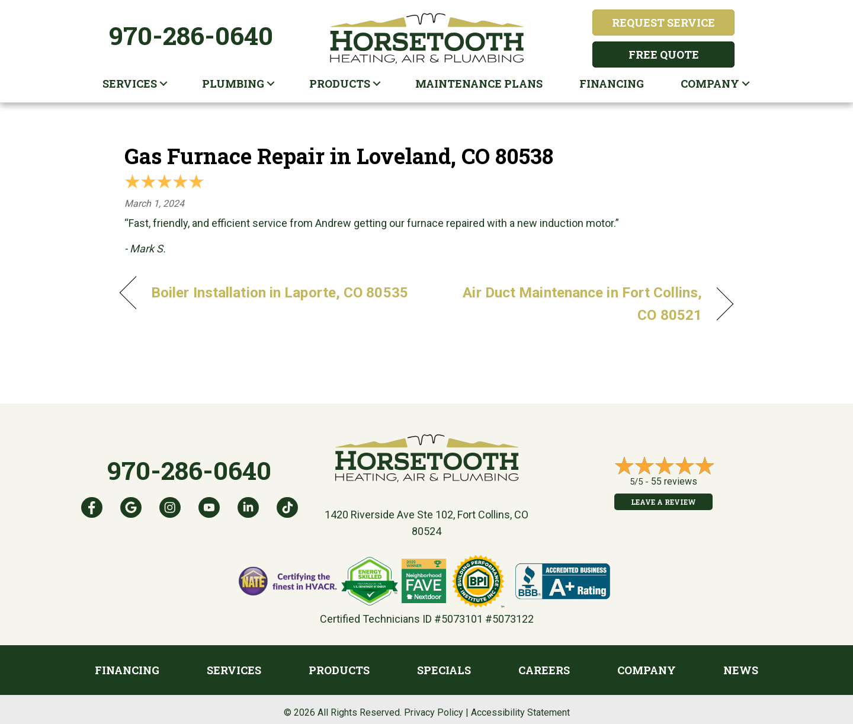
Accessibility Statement (520, 712)
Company (710, 83)
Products (339, 83)
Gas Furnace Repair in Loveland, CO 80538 (338, 156)
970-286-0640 (191, 35)
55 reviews (674, 481)
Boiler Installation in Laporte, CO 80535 (279, 292)
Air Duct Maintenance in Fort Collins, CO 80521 (573, 303)
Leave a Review (663, 502)
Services (129, 83)
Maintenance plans (479, 83)
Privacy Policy (433, 712)
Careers (544, 670)
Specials (444, 670)
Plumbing (233, 83)
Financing (611, 83)
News (740, 670)
